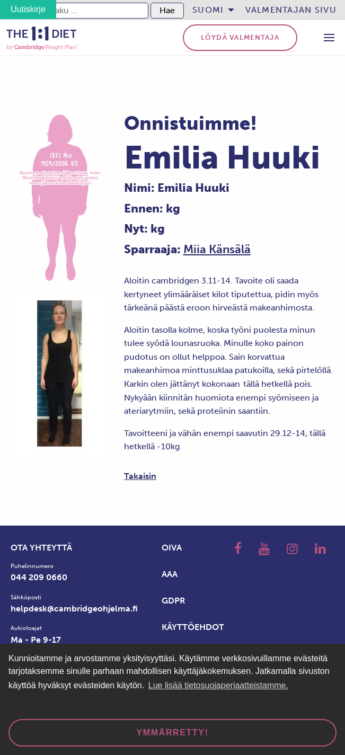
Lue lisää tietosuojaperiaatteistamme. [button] (218, 685)
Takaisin (140, 476)
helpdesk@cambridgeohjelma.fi (74, 608)
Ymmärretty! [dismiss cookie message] (173, 732)
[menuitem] (210, 10)
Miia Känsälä (217, 249)
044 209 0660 (39, 577)
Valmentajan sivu (291, 10)
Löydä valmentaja (240, 37)
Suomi (208, 10)
